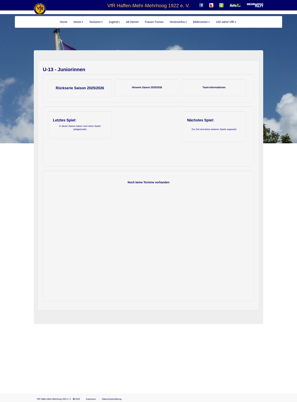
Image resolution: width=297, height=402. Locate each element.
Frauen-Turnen (154, 22)
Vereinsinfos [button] (178, 22)
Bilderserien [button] (201, 22)
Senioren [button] (96, 22)
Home (63, 22)
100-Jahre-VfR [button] (226, 22)
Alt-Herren (132, 22)
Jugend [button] (114, 22)
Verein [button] (78, 22)
